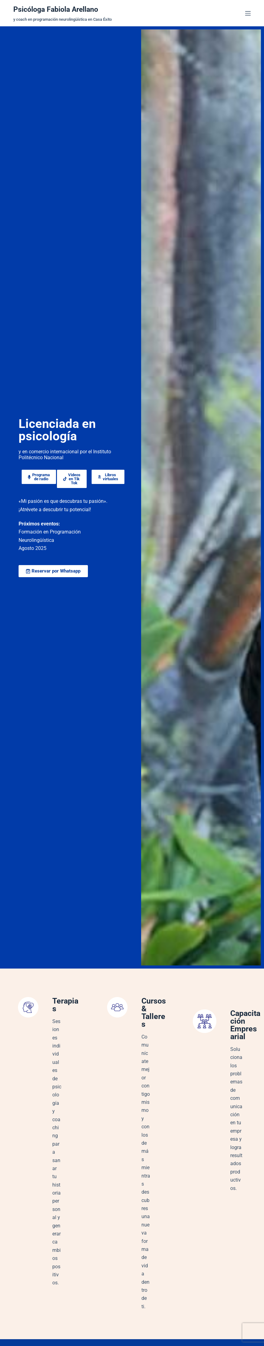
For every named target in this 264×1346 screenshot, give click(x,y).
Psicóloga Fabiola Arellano (59, 9)
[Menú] (248, 13)
